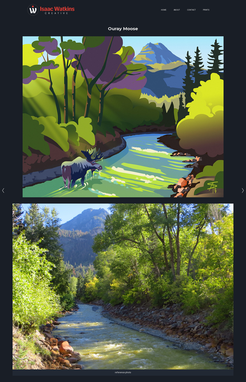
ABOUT (177, 10)
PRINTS (206, 10)
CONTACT (191, 10)
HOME (163, 10)
